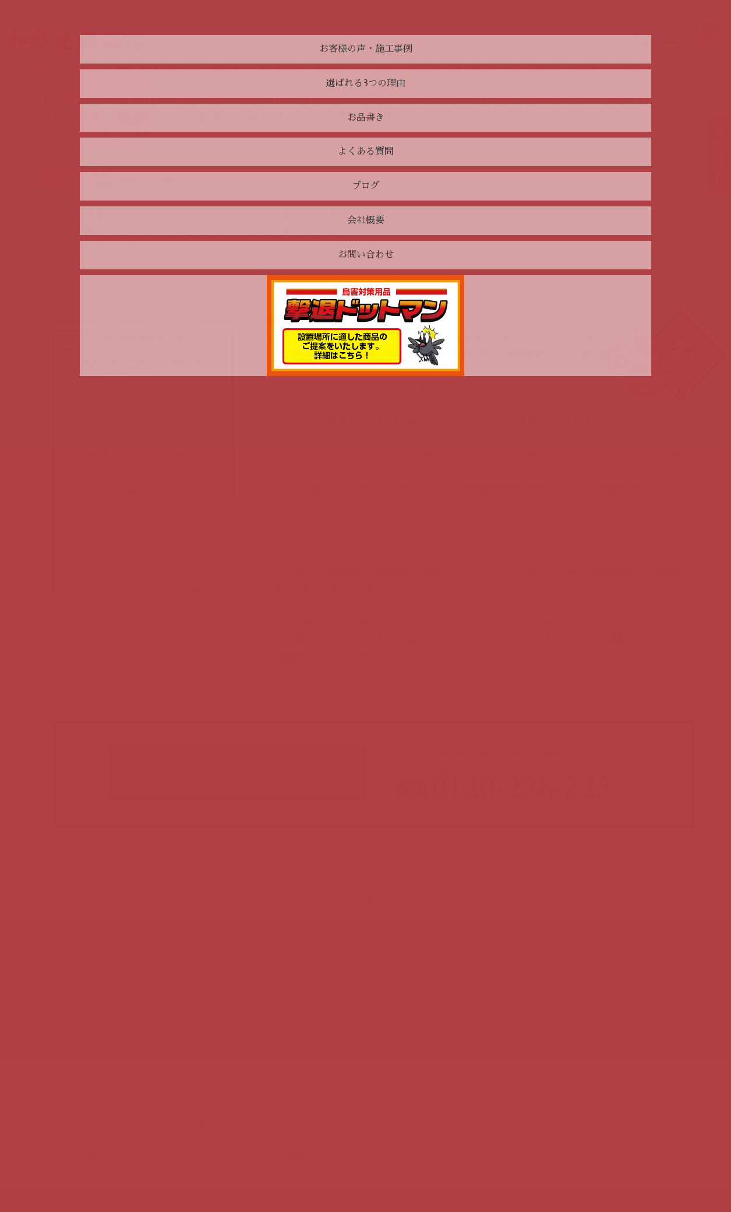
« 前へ (335, 899)
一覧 (365, 899)
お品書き (63, 982)
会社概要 (63, 1027)
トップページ (65, 68)
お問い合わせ (241, 951)
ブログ (59, 1012)
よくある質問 (71, 997)
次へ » (396, 899)
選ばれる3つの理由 (81, 966)
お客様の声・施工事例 (87, 951)
